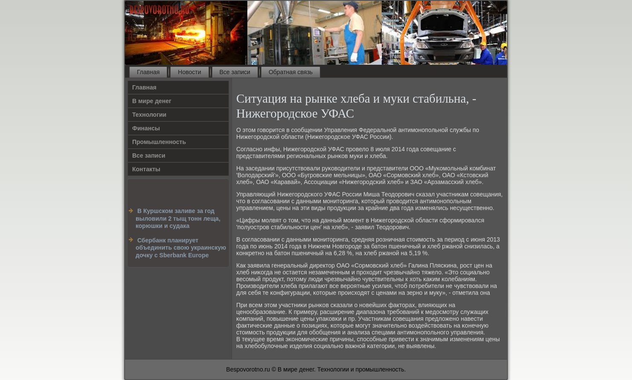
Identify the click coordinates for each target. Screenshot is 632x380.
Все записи (235, 72)
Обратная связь (291, 72)
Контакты (146, 169)
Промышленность (159, 141)
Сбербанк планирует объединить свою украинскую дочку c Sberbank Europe (181, 248)
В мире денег (151, 101)
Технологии (149, 114)
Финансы (146, 128)
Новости (189, 72)
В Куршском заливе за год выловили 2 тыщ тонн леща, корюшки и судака (178, 218)
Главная (148, 72)
